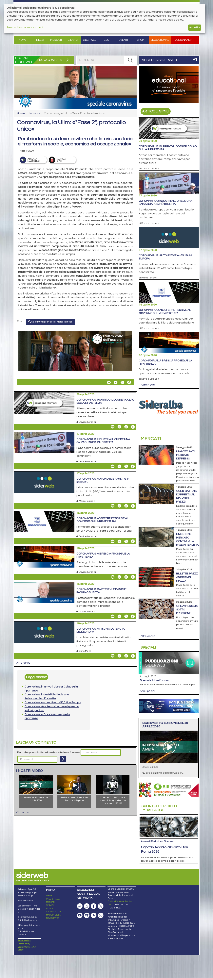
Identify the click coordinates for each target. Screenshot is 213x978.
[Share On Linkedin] (115, 382)
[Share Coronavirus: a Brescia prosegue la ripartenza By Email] (112, 577)
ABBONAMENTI (53, 912)
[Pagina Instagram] (87, 906)
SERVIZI (50, 905)
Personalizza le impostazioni (25, 27)
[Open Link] (75, 351)
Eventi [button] (123, 40)
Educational (160, 40)
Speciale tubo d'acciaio (155, 680)
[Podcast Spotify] (87, 915)
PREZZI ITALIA (53, 899)
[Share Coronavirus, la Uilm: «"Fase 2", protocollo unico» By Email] (109, 382)
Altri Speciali (148, 691)
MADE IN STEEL (53, 915)
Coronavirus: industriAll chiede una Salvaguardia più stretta (103, 441)
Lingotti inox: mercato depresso (186, 455)
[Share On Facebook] (129, 382)
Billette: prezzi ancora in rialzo (187, 577)
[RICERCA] (130, 60)
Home (21, 113)
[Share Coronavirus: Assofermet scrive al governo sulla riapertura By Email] (112, 541)
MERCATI (50, 902)
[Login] (63, 759)
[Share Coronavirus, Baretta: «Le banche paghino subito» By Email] (112, 616)
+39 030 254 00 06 (28, 917)
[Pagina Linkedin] (80, 906)
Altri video (22, 812)
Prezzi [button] (39, 40)
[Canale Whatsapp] (101, 915)
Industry (34, 113)
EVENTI (49, 908)
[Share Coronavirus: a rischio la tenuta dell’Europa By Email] (112, 656)
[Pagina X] (101, 906)
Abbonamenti (185, 40)
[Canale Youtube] (80, 915)
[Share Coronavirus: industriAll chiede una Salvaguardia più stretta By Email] (112, 466)
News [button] (22, 40)
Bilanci (73, 40)
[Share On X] (122, 382)
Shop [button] (140, 40)
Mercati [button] (56, 40)
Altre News (23, 662)
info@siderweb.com (30, 920)
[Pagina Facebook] (94, 906)
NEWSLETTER (52, 918)
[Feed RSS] (94, 915)
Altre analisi (148, 636)
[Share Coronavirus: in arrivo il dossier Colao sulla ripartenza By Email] (112, 427)
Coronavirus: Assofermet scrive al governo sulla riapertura (102, 520)
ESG (106, 40)
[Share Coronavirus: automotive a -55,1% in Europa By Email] (112, 506)
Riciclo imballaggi (159, 808)
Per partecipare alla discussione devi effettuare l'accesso (48, 752)
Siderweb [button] (90, 40)
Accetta (194, 27)
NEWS (49, 896)
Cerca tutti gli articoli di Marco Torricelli (50, 321)
